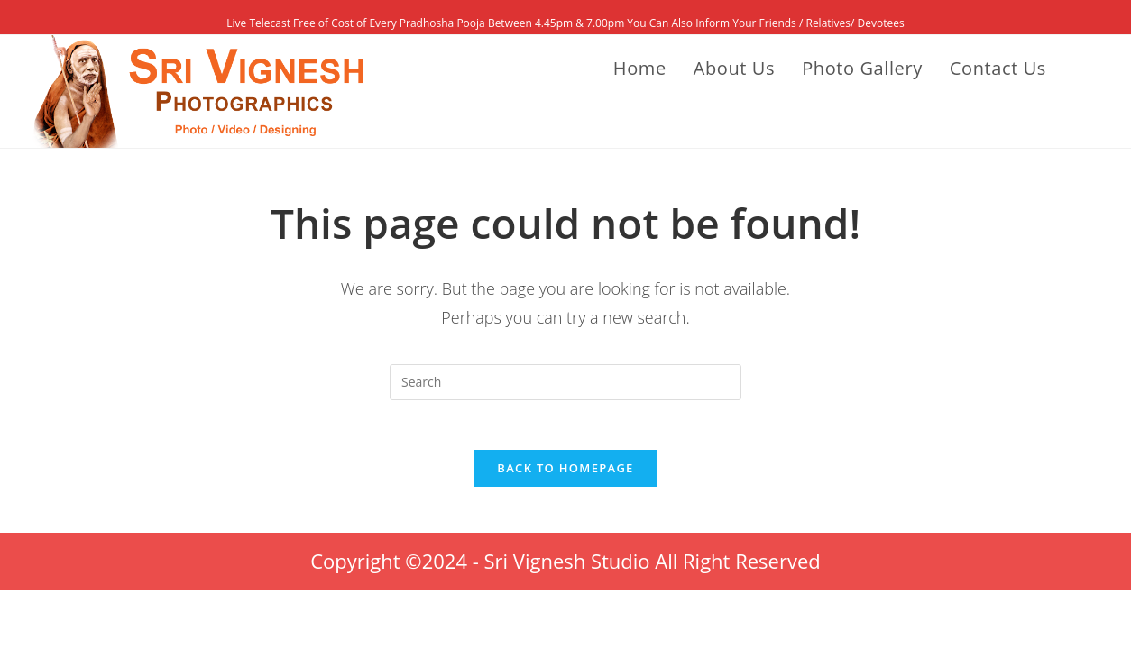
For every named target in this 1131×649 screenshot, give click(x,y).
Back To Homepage (565, 473)
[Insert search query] (565, 382)
